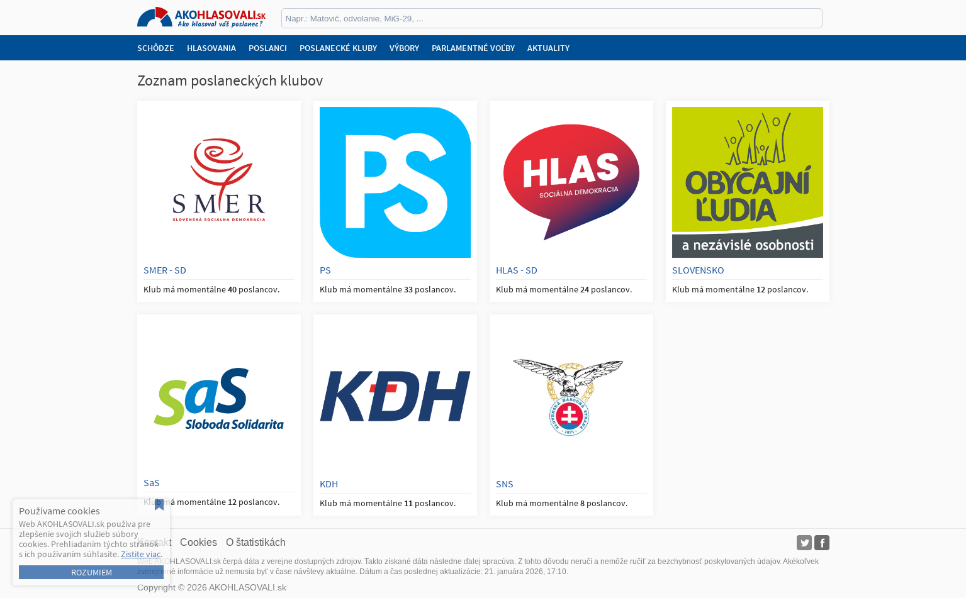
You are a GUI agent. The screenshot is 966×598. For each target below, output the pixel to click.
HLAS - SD (516, 269)
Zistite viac (140, 554)
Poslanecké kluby (338, 48)
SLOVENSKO (698, 269)
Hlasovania (211, 48)
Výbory (404, 48)
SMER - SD (164, 269)
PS (325, 269)
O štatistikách (256, 542)
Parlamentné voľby (473, 48)
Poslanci (268, 48)
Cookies (198, 542)
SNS (505, 483)
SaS (151, 482)
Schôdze (155, 48)
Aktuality (548, 48)
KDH (329, 483)
